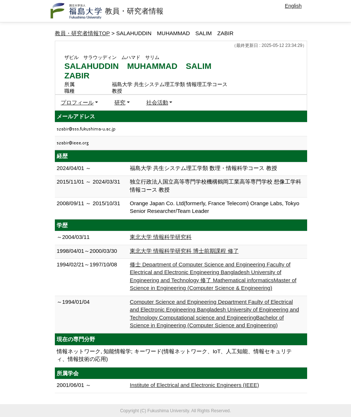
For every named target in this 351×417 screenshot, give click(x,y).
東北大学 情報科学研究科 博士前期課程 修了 (184, 251)
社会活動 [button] (157, 102)
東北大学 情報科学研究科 (161, 237)
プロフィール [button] (77, 102)
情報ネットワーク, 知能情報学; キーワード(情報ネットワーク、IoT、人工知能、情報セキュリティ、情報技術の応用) (174, 355)
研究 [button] (119, 102)
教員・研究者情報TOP (82, 33)
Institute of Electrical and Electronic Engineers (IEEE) (194, 385)
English (293, 6)
